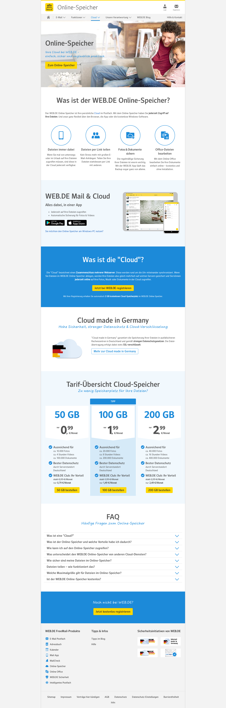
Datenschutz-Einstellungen (145, 696)
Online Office (56, 671)
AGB (107, 696)
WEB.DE (49, 7)
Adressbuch (56, 644)
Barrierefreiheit (171, 696)
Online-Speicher (77, 7)
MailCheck (55, 660)
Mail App (54, 655)
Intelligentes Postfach (60, 682)
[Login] (165, 6)
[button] (61, 65)
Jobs (113, 702)
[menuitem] (48, 17)
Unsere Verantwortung (119, 17)
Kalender (54, 649)
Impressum (66, 696)
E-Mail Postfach (57, 638)
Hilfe (93, 644)
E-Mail (61, 17)
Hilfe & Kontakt (174, 17)
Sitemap (51, 696)
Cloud (95, 17)
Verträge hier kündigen (88, 696)
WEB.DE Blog (143, 17)
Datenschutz (120, 696)
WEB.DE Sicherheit (59, 677)
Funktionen (78, 17)
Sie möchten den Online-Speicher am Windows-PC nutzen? (74, 231)
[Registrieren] (176, 6)
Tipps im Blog (98, 638)
